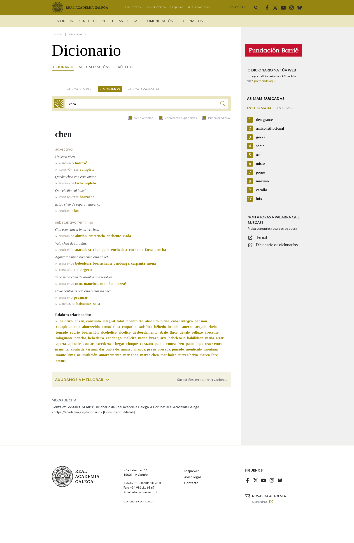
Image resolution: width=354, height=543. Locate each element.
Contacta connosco (138, 501)
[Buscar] (222, 104)
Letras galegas (124, 21)
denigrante (264, 119)
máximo (262, 181)
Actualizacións (94, 67)
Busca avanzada (144, 89)
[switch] (107, 379)
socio (260, 146)
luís (259, 199)
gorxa (260, 137)
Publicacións (198, 7)
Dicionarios (191, 21)
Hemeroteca (156, 7)
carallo (261, 190)
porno (260, 172)
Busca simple (79, 89)
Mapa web (192, 471)
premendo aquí (264, 81)
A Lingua (65, 21)
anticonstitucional (270, 128)
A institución (92, 21)
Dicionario (63, 67)
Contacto (237, 7)
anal (259, 155)
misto (260, 163)
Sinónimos (110, 89)
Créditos (124, 67)
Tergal (261, 237)
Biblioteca (133, 7)
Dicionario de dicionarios (277, 244)
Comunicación (159, 21)
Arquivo (177, 7)
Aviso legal (192, 477)
